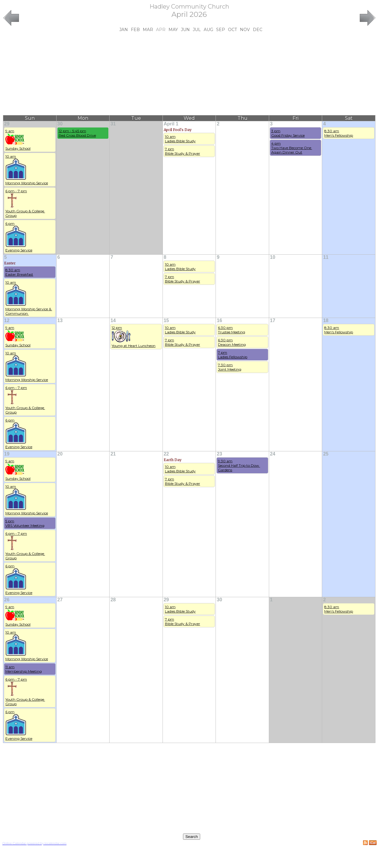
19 (6, 453)
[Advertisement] (189, 73)
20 (60, 453)
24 (272, 453)
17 (272, 320)
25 (325, 453)
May (173, 29)
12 (6, 320)
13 (60, 320)
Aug (208, 29)
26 (6, 599)
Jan (123, 29)
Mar (148, 29)
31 (113, 123)
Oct (232, 29)
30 (60, 123)
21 (113, 453)
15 (166, 320)
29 (6, 123)
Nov (245, 29)
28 (113, 599)
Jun (185, 29)
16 (219, 320)
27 (60, 599)
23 (219, 453)
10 (272, 257)
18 (325, 320)
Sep (220, 29)
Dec (257, 29)
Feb (135, 29)
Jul (197, 29)
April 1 (171, 123)
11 (325, 257)
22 (166, 453)
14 (113, 320)
